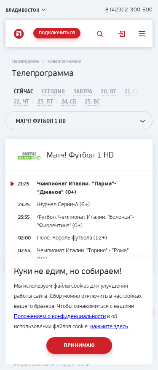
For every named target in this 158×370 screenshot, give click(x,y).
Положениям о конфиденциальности (60, 316)
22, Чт (21, 101)
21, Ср (132, 91)
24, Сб (69, 101)
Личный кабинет (121, 33)
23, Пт (45, 101)
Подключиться (57, 33)
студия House (74, 364)
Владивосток (22, 10)
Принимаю (79, 345)
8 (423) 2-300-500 (129, 10)
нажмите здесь (109, 326)
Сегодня (53, 91)
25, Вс (92, 101)
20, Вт (108, 91)
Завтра (82, 91)
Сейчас (23, 91)
